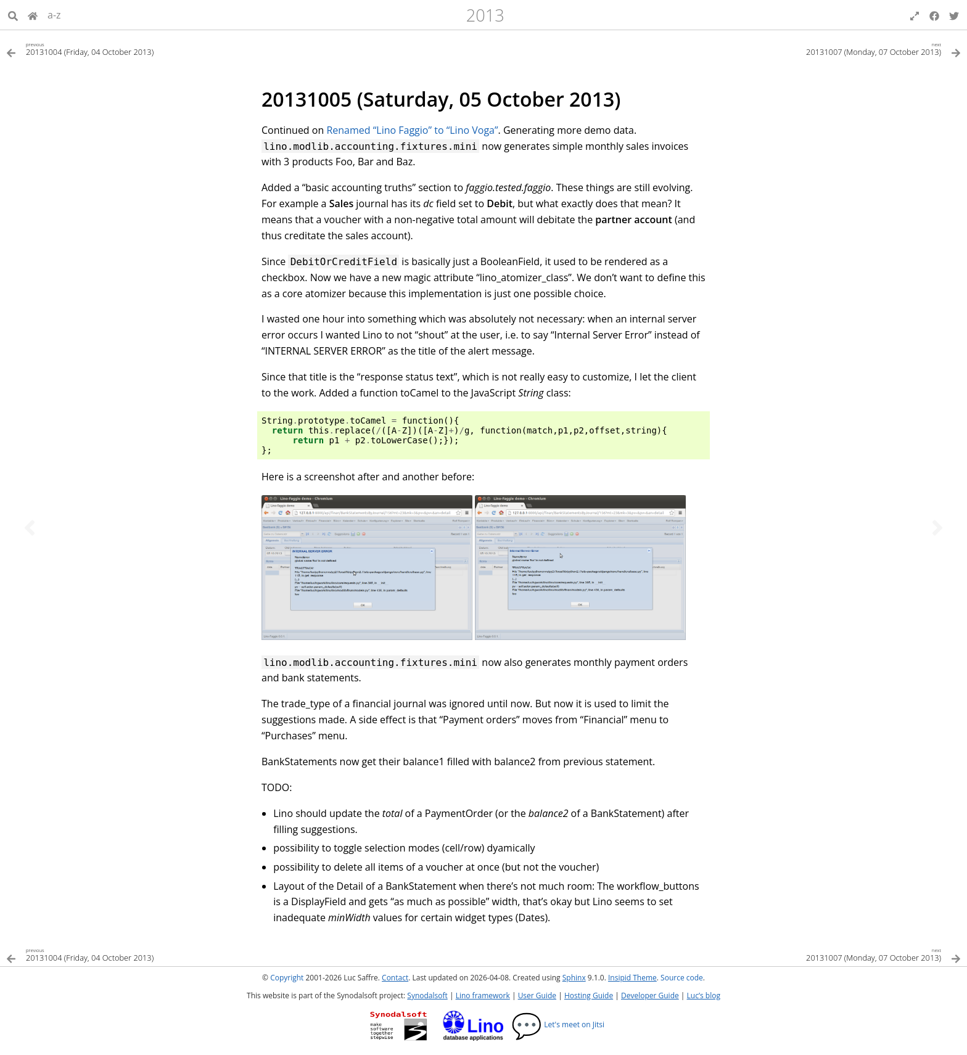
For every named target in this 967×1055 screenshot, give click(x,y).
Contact (395, 977)
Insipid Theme (632, 977)
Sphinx (574, 977)
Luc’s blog (703, 995)
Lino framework (483, 995)
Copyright (286, 977)
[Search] (13, 15)
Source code (681, 977)
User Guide (537, 995)
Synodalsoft (427, 995)
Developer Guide (650, 995)
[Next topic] (937, 528)
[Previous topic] (29, 528)
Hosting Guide (588, 995)
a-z (54, 15)
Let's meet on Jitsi (557, 1024)
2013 (485, 15)
